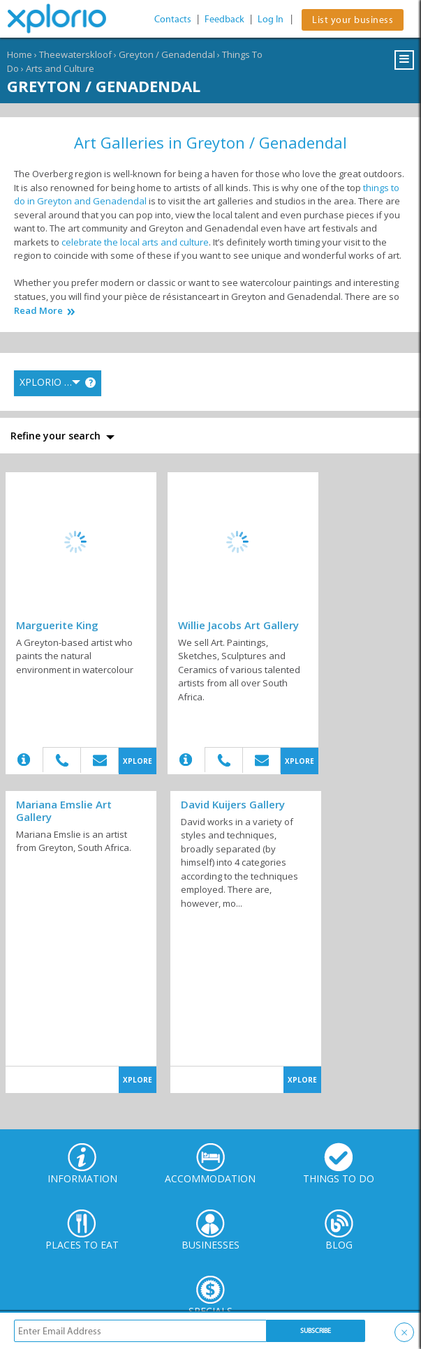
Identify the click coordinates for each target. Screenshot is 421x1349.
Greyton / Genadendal (167, 54)
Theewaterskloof (75, 54)
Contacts (172, 19)
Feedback (224, 19)
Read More (38, 311)
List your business (352, 20)
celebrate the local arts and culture (135, 242)
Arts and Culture (60, 68)
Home (19, 54)
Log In (270, 19)
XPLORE (137, 761)
